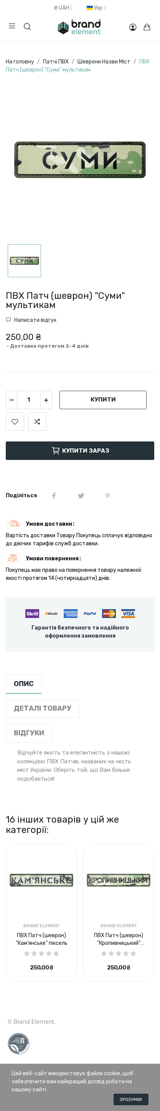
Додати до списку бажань (15, 421)
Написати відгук (34, 320)
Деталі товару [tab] (42, 708)
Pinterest (107, 495)
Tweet (81, 495)
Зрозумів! (131, 1099)
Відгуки (29, 733)
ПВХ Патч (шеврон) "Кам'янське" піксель (42, 939)
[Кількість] (28, 400)
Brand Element (41, 925)
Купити (103, 399)
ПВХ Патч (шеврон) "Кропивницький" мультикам (118, 939)
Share (54, 495)
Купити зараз (80, 450)
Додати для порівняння (37, 421)
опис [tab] (24, 684)
